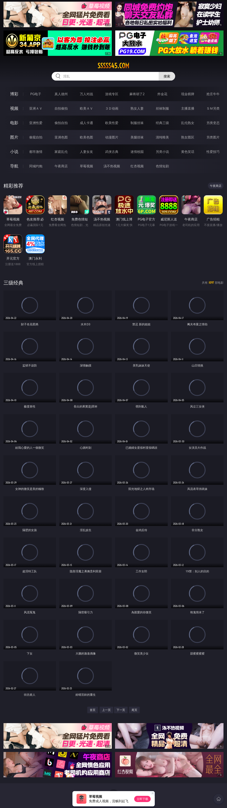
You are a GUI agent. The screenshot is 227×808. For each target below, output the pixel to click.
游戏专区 (111, 94)
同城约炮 (35, 166)
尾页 (134, 710)
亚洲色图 (61, 137)
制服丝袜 (137, 123)
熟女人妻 (137, 108)
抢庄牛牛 (213, 94)
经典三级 (162, 123)
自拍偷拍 (61, 108)
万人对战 (86, 94)
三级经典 (13, 282)
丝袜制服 (162, 108)
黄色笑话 (187, 151)
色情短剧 (162, 166)
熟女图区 (187, 137)
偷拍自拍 (61, 123)
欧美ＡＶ (86, 108)
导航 (14, 166)
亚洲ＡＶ (35, 108)
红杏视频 (137, 166)
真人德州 (61, 94)
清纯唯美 (162, 137)
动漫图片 (111, 137)
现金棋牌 (187, 94)
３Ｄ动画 (111, 108)
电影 (14, 122)
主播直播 (187, 108)
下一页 (120, 710)
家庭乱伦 (61, 151)
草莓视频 (86, 166)
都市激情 (35, 151)
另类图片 (213, 137)
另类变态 (213, 123)
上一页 (106, 710)
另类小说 (162, 151)
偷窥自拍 (35, 137)
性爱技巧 (213, 151)
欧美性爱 (111, 123)
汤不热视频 (112, 166)
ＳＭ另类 (213, 108)
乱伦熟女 (187, 123)
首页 (92, 710)
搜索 (167, 76)
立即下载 (142, 799)
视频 (14, 108)
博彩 (14, 94)
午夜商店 (61, 166)
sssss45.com (113, 66)
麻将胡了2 (136, 94)
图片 (14, 137)
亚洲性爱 (35, 123)
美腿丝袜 (137, 137)
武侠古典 (111, 151)
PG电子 (35, 94)
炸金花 (162, 94)
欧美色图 (86, 137)
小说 (14, 151)
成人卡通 (86, 123)
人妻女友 (86, 151)
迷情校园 (137, 151)
